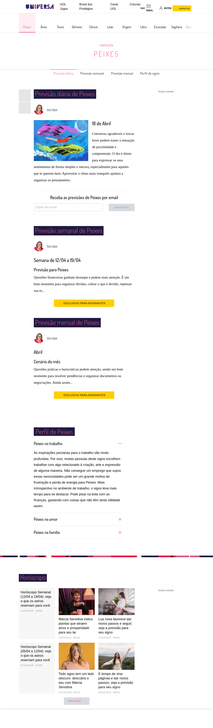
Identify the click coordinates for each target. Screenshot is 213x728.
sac (142, 8)
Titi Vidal (52, 109)
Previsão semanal (90, 73)
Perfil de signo (156, 73)
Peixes (106, 54)
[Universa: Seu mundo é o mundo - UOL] (40, 6)
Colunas (135, 4)
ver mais (77, 701)
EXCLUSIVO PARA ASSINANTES (84, 303)
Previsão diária (57, 73)
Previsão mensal (124, 73)
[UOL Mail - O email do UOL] (152, 8)
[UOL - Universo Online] (57, 6)
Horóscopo (106, 45)
